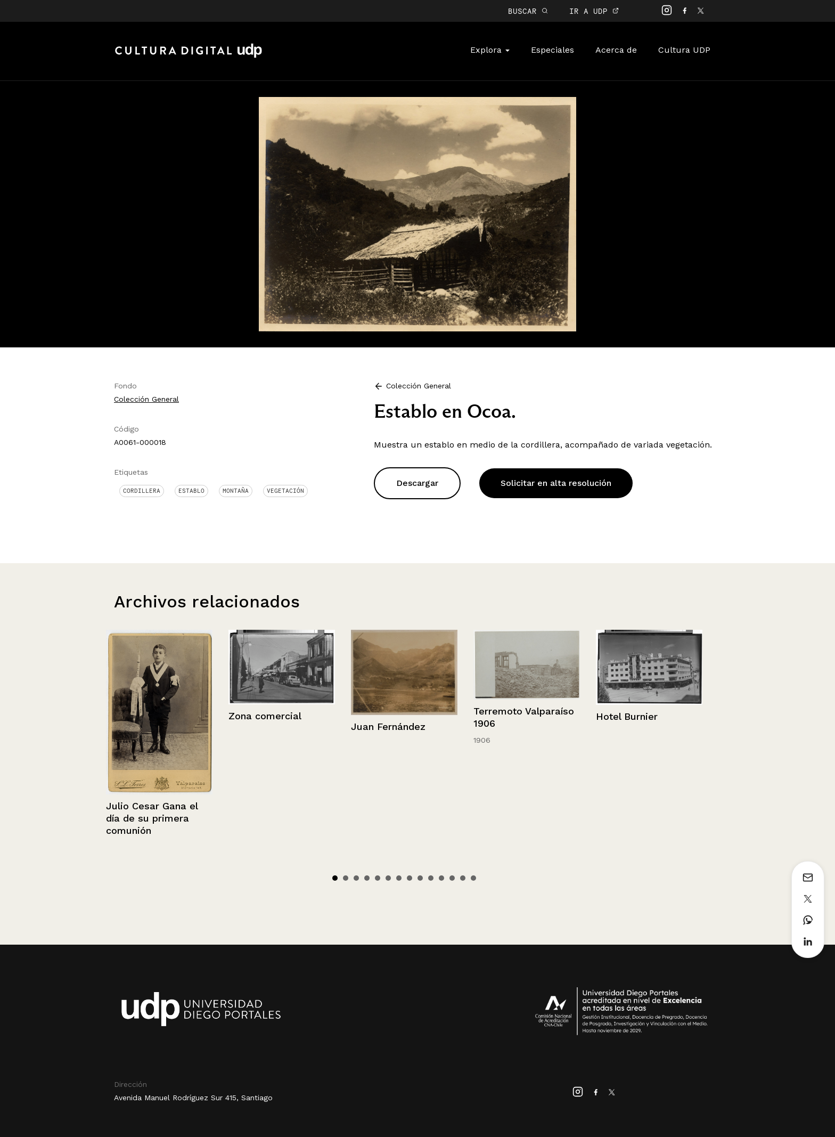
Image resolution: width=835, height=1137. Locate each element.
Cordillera (141, 490)
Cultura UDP (684, 50)
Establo (191, 490)
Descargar (417, 483)
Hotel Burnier (627, 716)
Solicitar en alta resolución (556, 483)
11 (441, 878)
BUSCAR (528, 10)
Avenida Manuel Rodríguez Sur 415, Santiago (193, 1097)
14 (473, 878)
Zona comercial (264, 715)
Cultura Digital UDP (188, 56)
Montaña (236, 490)
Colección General (146, 399)
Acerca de (616, 50)
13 (462, 878)
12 (452, 878)
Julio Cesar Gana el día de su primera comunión (152, 818)
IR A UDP (594, 10)
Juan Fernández (388, 726)
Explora (490, 50)
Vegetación (285, 490)
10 (430, 878)
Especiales (552, 50)
